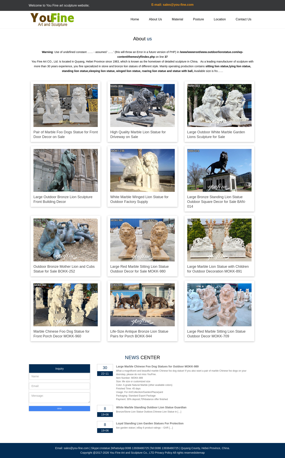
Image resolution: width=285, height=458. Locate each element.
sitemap (200, 452)
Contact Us (243, 19)
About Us (155, 19)
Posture (198, 19)
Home (135, 19)
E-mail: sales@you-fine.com (172, 4)
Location (220, 19)
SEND (59, 409)
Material (177, 19)
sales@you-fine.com (76, 448)
